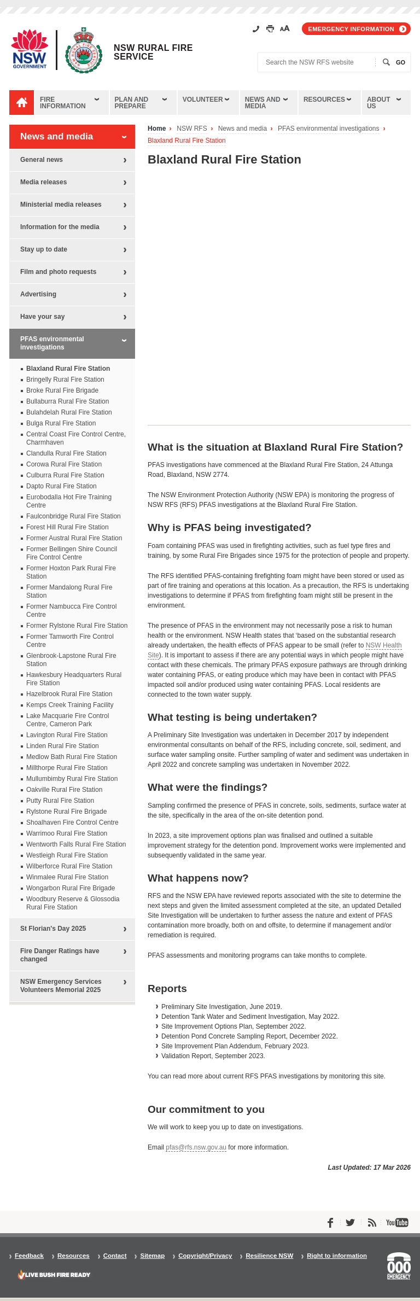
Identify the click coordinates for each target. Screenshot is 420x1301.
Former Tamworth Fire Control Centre (70, 641)
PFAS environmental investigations (328, 128)
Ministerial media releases (61, 204)
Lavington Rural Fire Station (67, 735)
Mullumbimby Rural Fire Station (72, 779)
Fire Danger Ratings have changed (60, 955)
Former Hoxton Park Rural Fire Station (71, 572)
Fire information (63, 103)
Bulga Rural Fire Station (61, 423)
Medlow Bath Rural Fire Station (71, 757)
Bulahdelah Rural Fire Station (69, 412)
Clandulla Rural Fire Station (66, 453)
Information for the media (60, 227)
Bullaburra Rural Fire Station (67, 401)
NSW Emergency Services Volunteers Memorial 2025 (61, 986)
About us (378, 103)
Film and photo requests (58, 272)
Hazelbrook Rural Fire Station (69, 694)
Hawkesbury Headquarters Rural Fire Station (73, 679)
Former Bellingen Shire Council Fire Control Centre (71, 553)
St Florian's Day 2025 (53, 928)
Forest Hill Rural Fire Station (67, 527)
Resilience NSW (269, 1256)
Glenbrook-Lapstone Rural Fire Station (71, 660)
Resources (324, 99)
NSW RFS (192, 128)
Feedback (29, 1256)
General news (41, 160)
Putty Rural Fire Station (60, 800)
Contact (115, 1256)
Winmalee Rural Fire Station (67, 877)
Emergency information (351, 29)
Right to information (337, 1256)
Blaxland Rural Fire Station (187, 140)
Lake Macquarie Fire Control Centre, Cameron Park (67, 720)
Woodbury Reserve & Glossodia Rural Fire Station (73, 903)
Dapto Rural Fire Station (61, 486)
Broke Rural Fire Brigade (62, 390)
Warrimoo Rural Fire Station (66, 833)
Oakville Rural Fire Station (64, 790)
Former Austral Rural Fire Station (74, 538)
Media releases (43, 182)
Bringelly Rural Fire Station (65, 379)
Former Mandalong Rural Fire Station (69, 591)
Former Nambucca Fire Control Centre (71, 611)
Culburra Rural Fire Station (65, 475)
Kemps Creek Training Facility (69, 705)
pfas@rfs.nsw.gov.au (196, 1147)
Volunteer (203, 99)
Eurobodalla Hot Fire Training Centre (69, 501)
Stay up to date (43, 249)
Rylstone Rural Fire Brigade (66, 811)
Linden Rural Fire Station (62, 746)
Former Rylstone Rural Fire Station (76, 625)
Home (157, 128)
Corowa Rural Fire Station (64, 464)
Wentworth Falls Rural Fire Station (76, 844)
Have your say (42, 316)
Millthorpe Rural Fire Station (67, 768)
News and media (263, 103)
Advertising (38, 294)
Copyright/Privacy (205, 1256)
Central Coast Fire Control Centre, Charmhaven (76, 438)
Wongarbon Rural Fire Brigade (70, 888)
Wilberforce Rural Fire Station (69, 866)
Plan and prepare (132, 103)
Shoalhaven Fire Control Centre (72, 822)
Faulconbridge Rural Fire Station (73, 516)
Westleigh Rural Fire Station (67, 855)
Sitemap (152, 1256)
